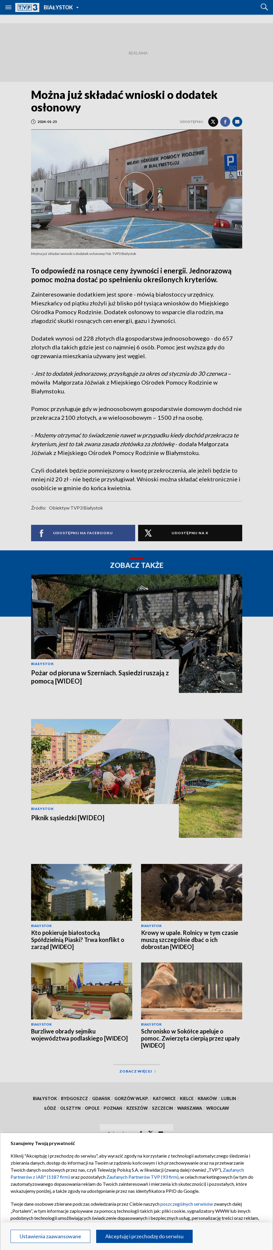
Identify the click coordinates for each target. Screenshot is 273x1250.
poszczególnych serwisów (186, 1204)
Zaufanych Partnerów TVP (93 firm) (142, 1177)
